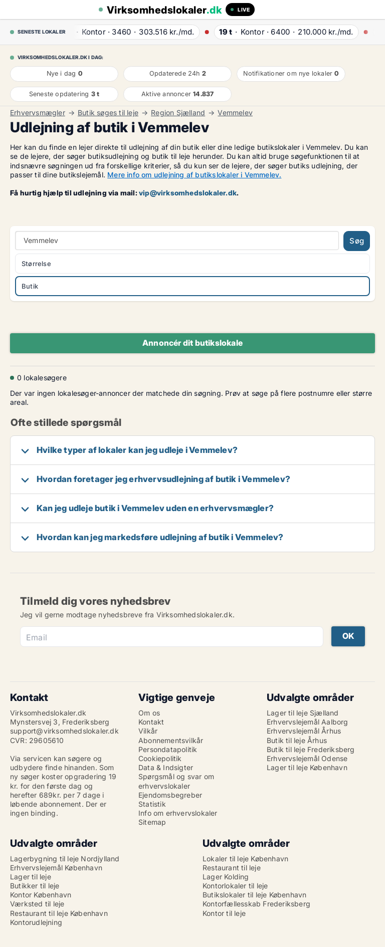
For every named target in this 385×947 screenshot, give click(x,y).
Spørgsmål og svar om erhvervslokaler (176, 781)
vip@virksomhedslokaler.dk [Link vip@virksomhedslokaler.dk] (188, 192)
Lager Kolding (226, 876)
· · (130, 32)
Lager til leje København (307, 767)
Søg (356, 241)
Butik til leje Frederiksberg (311, 749)
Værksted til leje (37, 903)
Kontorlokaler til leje (235, 885)
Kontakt (151, 722)
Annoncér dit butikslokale (192, 343)
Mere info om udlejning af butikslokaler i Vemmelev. (194, 174)
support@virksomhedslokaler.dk (64, 731)
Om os (149, 712)
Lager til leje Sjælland (303, 712)
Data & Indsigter (165, 767)
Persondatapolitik (167, 749)
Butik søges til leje (108, 113)
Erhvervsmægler (37, 113)
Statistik (152, 804)
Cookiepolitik (160, 758)
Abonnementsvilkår (170, 740)
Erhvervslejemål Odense (307, 758)
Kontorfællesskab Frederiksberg (256, 903)
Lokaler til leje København (245, 858)
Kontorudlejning (36, 922)
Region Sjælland (178, 113)
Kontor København (40, 894)
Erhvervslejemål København (56, 867)
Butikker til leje (34, 885)
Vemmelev (235, 113)
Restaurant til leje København (59, 913)
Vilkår (147, 731)
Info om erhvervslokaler (178, 813)
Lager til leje (30, 876)
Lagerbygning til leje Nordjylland (65, 858)
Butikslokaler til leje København (254, 894)
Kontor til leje (224, 913)
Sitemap (152, 822)
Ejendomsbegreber (170, 795)
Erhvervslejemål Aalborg (307, 722)
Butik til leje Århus (297, 740)
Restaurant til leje (232, 867)
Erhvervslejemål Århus (304, 731)
